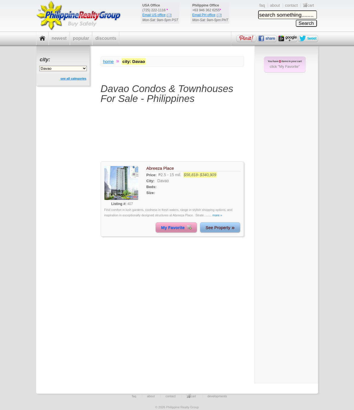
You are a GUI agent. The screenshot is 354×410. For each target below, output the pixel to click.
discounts (105, 38)
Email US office (157, 15)
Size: (150, 193)
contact (291, 5)
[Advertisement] (172, 136)
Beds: (151, 187)
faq (262, 5)
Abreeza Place (160, 168)
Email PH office (206, 15)
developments (217, 396)
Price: (151, 175)
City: (150, 181)
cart (308, 5)
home (108, 61)
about (275, 5)
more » (217, 215)
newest (59, 38)
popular (81, 38)
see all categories (74, 78)
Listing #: (118, 204)
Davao (163, 180)
